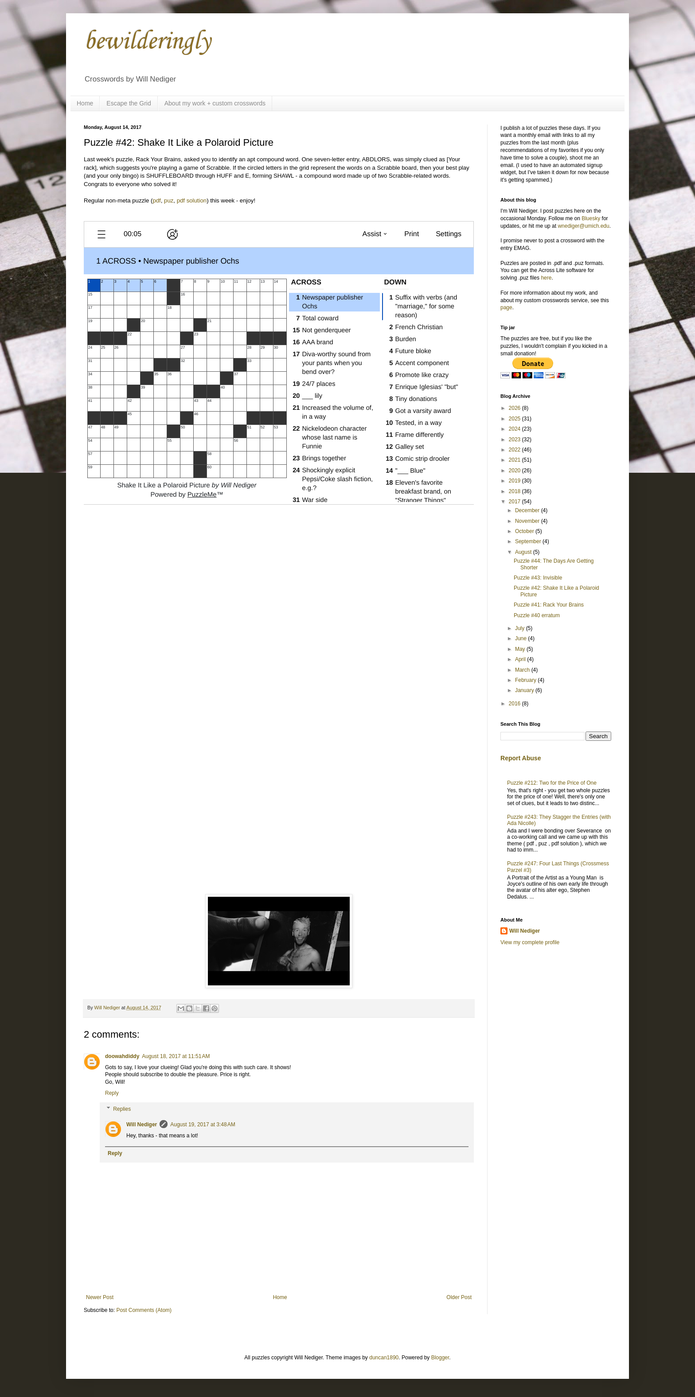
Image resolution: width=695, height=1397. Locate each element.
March (523, 670)
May (521, 649)
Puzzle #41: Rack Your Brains (549, 605)
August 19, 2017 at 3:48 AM (202, 1124)
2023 (515, 439)
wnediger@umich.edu (583, 226)
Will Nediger (141, 1124)
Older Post (459, 1297)
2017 (515, 501)
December (528, 510)
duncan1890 (383, 1357)
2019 (515, 481)
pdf (156, 200)
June (521, 638)
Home (85, 103)
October (525, 531)
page (506, 307)
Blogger (440, 1357)
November (528, 521)
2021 (515, 460)
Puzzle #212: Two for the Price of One (552, 783)
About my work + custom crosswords (215, 103)
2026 (515, 408)
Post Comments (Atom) (144, 1310)
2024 (515, 429)
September (529, 541)
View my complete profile (529, 942)
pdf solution (192, 200)
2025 (515, 419)
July (520, 628)
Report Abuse (520, 758)
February (526, 680)
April (521, 659)
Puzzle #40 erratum (537, 615)
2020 (515, 470)
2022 (515, 450)
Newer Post (99, 1297)
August (524, 552)
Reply (112, 1093)
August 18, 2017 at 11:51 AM (176, 1056)
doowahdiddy (122, 1056)
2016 (515, 703)
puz (168, 200)
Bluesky (591, 218)
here (546, 278)
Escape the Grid (128, 103)
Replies (122, 1109)
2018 (515, 491)
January (525, 690)
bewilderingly (147, 41)
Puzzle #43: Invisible (538, 578)
